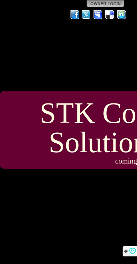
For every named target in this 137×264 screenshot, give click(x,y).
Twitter (86, 15)
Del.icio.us (110, 15)
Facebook (75, 15)
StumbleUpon (122, 15)
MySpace (98, 15)
